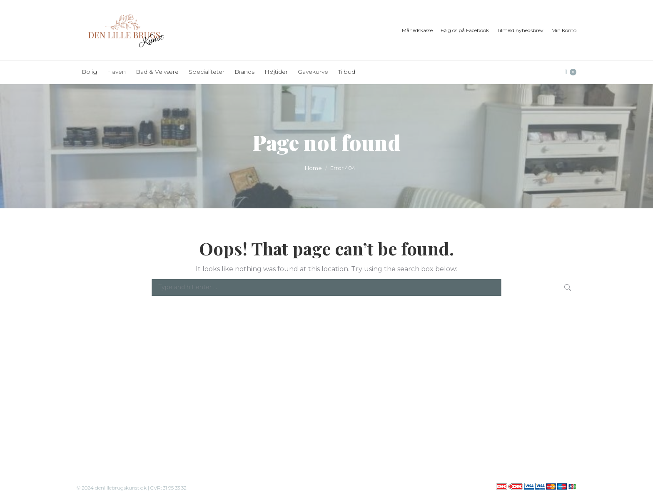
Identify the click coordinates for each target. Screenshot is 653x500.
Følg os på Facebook (465, 30)
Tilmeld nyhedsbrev (520, 30)
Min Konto (563, 30)
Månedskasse (417, 30)
